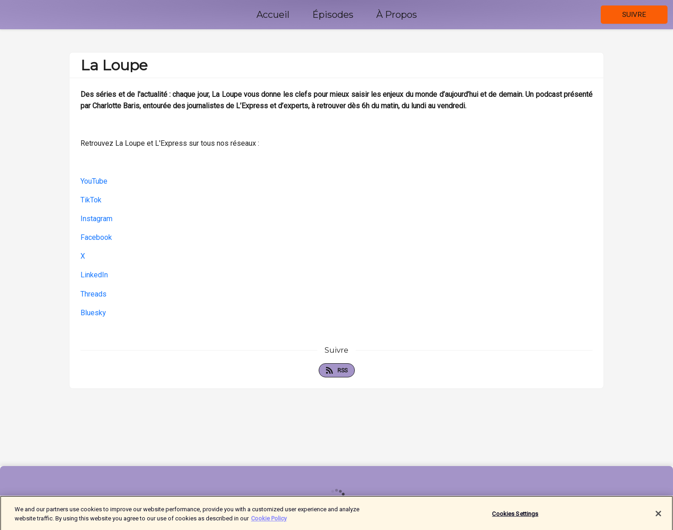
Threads (93, 294)
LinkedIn (94, 274)
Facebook (96, 237)
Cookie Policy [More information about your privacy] (269, 520)
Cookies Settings (515, 516)
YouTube (93, 181)
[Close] (658, 516)
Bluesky (93, 312)
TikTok (90, 200)
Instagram (96, 218)
